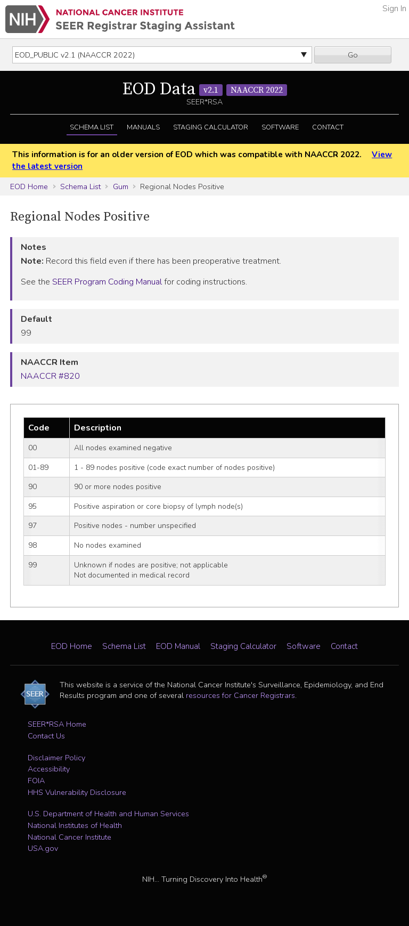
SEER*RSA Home (57, 724)
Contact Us (46, 735)
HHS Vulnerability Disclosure (77, 792)
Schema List (91, 127)
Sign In (394, 8)
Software (280, 127)
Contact (327, 127)
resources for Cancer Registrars (240, 695)
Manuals (143, 127)
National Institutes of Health (75, 825)
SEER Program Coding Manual (107, 282)
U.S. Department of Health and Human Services (108, 813)
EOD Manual (178, 646)
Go (353, 55)
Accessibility (49, 768)
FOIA (36, 780)
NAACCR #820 (50, 376)
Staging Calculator (210, 127)
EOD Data (204, 89)
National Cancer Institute (69, 837)
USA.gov (43, 848)
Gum (120, 186)
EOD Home (29, 186)
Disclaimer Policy (56, 757)
